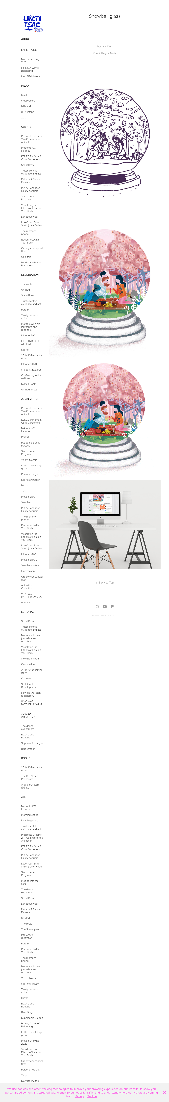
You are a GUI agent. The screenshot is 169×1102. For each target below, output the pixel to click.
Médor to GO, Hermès (29, 149)
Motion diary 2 (29, 559)
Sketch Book (28, 384)
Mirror (24, 485)
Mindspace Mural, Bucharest (31, 264)
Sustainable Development (29, 685)
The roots (26, 284)
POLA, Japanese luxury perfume (30, 189)
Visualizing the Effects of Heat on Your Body (31, 208)
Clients (26, 127)
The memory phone (28, 232)
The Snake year (30, 929)
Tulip (23, 491)
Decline (92, 1096)
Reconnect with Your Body (30, 241)
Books (25, 758)
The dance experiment (27, 727)
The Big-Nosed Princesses (29, 777)
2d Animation (30, 399)
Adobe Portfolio (110, 615)
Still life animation (30, 480)
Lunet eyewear (29, 216)
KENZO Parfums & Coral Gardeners (31, 157)
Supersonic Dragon (32, 743)
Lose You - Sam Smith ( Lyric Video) (32, 223)
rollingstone (27, 112)
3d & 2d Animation (28, 715)
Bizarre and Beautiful (27, 736)
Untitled (25, 289)
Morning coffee (29, 815)
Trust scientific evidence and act (31, 172)
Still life (25, 349)
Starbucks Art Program (28, 198)
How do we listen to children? (31, 694)
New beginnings (30, 820)
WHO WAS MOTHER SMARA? (31, 595)
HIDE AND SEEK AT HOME (30, 342)
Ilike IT (24, 95)
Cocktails (26, 257)
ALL (23, 797)
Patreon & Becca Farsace (30, 180)
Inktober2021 (28, 335)
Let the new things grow (31, 467)
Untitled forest (29, 389)
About (26, 39)
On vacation (28, 571)
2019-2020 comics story (31, 356)
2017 (23, 117)
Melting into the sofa (30, 882)
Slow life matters (30, 565)
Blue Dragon (28, 749)
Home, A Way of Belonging (30, 69)
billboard (26, 106)
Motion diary (28, 496)
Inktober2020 (29, 364)
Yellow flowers (29, 460)
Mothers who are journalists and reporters (30, 327)
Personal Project (31, 474)
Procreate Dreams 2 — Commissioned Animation (32, 139)
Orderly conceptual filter (32, 249)
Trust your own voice (29, 316)
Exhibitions (29, 50)
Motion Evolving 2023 (30, 60)
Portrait (25, 309)
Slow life (25, 502)
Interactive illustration (27, 936)
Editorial (27, 612)
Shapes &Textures (31, 369)
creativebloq (28, 100)
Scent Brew (27, 165)
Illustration (30, 274)
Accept (79, 1096)
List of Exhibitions (30, 76)
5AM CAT (26, 602)
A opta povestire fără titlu (30, 786)
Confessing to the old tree (31, 376)
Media (25, 85)
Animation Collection (26, 586)
